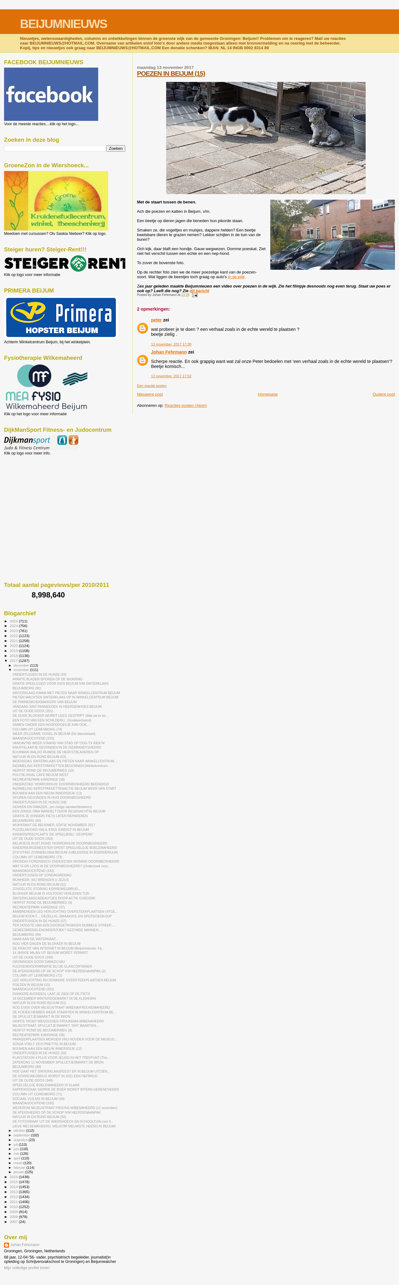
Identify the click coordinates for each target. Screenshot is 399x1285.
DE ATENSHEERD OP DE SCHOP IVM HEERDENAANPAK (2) (59, 971)
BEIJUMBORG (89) (26, 934)
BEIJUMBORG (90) (26, 820)
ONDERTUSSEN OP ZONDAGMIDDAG (41, 875)
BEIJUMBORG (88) (26, 1066)
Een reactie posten (151, 386)
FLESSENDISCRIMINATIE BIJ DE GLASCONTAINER (52, 966)
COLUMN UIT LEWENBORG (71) (37, 1094)
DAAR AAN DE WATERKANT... (35, 939)
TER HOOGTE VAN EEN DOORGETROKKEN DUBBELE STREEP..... (64, 925)
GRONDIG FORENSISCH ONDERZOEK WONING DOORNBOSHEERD (65, 861)
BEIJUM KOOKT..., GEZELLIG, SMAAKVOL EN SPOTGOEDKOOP (62, 916)
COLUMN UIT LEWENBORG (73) (37, 857)
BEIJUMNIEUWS (63, 24)
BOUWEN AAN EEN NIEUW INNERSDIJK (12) (47, 1048)
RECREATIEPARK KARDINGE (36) (38, 1035)
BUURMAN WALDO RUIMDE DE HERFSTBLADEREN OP (55, 752)
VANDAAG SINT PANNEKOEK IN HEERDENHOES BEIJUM (57, 706)
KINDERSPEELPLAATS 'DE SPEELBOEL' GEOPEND (52, 834)
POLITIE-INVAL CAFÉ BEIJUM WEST (40, 775)
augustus (21, 1140)
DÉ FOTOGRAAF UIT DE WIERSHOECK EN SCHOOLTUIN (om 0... (62, 1121)
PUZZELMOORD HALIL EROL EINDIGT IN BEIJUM (50, 829)
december (22, 665)
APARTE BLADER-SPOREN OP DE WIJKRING (47, 679)
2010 (14, 1207)
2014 (14, 1187)
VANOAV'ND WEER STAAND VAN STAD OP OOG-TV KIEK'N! (58, 743)
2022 (14, 636)
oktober (20, 1130)
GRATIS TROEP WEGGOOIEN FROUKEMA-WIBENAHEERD (58, 1021)
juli (16, 1144)
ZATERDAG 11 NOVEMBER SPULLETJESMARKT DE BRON (57, 1062)
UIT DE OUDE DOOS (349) (32, 957)
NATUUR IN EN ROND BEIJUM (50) (39, 1117)
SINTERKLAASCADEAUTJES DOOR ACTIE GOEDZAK (53, 898)
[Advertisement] (32, 489)
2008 (14, 1217)
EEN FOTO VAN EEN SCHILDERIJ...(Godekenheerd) (51, 720)
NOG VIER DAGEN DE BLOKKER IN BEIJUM (46, 943)
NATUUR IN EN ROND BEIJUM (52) (39, 884)
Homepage (268, 394)
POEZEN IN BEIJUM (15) (171, 73)
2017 (14, 661)
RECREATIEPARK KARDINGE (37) (38, 907)
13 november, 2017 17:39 (171, 344)
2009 (14, 1212)
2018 (14, 656)
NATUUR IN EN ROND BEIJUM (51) (39, 1003)
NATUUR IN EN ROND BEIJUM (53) (39, 757)
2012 (14, 1197)
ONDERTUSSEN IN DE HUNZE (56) (39, 1053)
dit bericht (199, 290)
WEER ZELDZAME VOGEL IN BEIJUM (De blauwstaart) (53, 733)
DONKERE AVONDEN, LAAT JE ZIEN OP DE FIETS (51, 994)
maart (19, 1163)
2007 (14, 1222)
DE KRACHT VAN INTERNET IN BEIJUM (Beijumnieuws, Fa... (58, 948)
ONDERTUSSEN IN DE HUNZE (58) (39, 802)
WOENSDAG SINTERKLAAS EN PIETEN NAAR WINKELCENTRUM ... (65, 761)
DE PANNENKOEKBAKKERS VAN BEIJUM (44, 702)
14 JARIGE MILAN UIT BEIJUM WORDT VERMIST (50, 952)
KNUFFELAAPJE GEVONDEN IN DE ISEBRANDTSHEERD (56, 747)
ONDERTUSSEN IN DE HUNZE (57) (39, 921)
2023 (14, 631)
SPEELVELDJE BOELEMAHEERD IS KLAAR (45, 1085)
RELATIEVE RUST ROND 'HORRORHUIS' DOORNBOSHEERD (59, 843)
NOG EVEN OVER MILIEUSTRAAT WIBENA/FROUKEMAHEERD (61, 1007)
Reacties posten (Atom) (186, 405)
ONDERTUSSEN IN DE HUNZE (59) (39, 674)
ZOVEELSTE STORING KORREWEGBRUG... (46, 889)
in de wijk (236, 276)
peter (156, 319)
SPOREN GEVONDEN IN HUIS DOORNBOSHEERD (51, 797)
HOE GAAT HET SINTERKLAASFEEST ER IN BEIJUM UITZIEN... (61, 1071)
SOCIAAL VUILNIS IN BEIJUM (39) (38, 1099)
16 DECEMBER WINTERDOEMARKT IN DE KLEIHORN (54, 998)
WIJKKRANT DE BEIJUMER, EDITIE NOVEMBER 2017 (53, 825)
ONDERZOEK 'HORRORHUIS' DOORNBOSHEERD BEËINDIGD (60, 784)
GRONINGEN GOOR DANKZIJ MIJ (38, 962)
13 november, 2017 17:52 (171, 376)
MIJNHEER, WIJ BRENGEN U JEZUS (40, 880)
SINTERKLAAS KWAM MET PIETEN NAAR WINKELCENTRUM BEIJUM (66, 693)
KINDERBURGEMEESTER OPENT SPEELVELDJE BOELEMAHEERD (64, 848)
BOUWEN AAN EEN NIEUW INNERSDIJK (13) (47, 793)
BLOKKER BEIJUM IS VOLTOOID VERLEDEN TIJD (50, 893)
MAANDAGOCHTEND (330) (33, 1103)
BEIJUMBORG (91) (26, 688)
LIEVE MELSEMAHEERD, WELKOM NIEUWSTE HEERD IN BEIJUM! (64, 1126)
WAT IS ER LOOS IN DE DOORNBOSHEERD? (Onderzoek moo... (61, 866)
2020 (14, 646)
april (17, 1158)
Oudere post (384, 394)
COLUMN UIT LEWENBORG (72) (37, 975)
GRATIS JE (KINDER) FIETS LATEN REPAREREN (50, 816)
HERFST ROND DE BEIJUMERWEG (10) (43, 770)
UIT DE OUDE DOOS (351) (32, 711)
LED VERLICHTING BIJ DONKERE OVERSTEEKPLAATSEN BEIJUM (64, 980)
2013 (14, 1192)
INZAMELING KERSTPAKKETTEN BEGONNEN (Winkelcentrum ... (61, 766)
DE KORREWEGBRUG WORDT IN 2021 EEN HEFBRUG (55, 1076)
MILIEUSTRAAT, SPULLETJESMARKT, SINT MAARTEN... (55, 1025)
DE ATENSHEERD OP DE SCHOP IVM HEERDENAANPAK (56, 1112)
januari (19, 1172)
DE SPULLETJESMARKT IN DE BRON (41, 1016)
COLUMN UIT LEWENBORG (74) (37, 729)
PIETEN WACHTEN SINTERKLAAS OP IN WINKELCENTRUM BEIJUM (65, 697)
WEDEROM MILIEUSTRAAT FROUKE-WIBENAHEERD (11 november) (64, 1108)
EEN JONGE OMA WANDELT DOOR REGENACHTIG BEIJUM (58, 811)
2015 (14, 1182)
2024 (14, 626)
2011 (14, 1202)
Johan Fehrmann (169, 352)
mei (17, 1153)
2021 (14, 641)
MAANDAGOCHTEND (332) (33, 871)
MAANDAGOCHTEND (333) (33, 738)
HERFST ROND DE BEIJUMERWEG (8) (42, 1030)
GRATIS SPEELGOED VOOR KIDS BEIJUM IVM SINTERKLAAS (60, 683)
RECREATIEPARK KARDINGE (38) (38, 779)
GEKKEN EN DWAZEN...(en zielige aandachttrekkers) (52, 807)
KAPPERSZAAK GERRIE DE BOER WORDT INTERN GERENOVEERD (65, 1089)
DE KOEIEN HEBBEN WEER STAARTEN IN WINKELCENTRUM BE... (64, 1012)
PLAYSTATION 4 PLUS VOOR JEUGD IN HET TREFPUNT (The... (61, 1057)
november (22, 670)
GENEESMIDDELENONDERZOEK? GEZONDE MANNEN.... (57, 930)
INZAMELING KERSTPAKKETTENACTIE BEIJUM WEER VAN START (64, 788)
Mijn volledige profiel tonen (27, 1268)
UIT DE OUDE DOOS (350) (32, 838)
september (22, 1135)
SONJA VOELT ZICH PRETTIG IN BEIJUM (44, 1044)
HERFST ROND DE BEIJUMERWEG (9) (42, 902)
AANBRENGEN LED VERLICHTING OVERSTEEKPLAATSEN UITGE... (65, 911)
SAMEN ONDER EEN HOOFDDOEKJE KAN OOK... (50, 724)
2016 (14, 1177)
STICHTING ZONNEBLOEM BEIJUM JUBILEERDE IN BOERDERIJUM (65, 852)
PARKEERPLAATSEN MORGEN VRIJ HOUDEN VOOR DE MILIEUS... (64, 1039)
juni (17, 1149)
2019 (14, 651)
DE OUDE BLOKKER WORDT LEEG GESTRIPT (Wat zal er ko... (60, 715)
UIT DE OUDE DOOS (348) (32, 1080)
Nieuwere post (150, 394)
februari (20, 1167)
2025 (14, 621)
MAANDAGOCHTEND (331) (33, 989)
